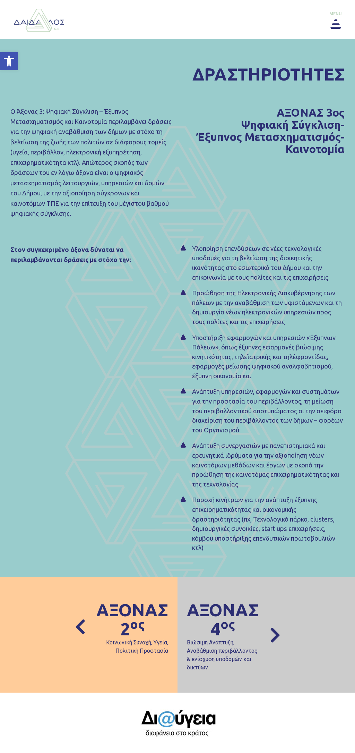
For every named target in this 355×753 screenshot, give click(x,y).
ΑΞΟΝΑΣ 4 (223, 619)
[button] (9, 61)
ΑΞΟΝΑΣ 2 (132, 619)
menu (335, 13)
